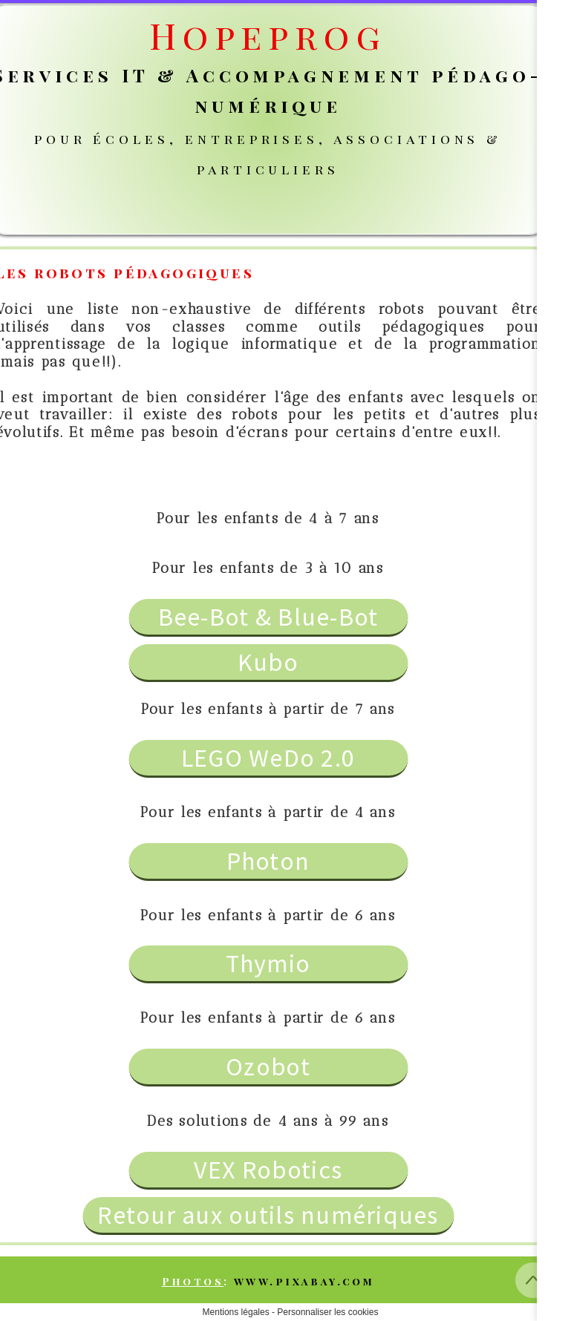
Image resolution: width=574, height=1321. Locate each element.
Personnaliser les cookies (327, 1312)
